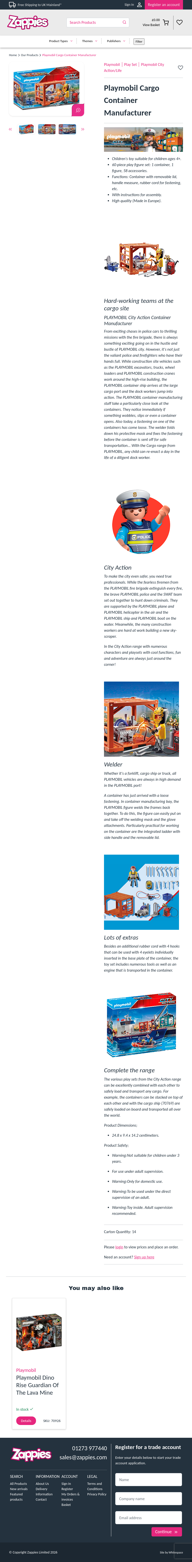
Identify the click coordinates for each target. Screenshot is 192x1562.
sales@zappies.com (83, 1457)
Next (82, 130)
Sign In (129, 5)
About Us (42, 1484)
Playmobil (112, 64)
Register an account (164, 4)
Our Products (29, 55)
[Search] (97, 22)
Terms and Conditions (94, 1486)
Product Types (62, 41)
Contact (41, 1499)
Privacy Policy (96, 1494)
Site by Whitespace (171, 1552)
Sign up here (144, 1257)
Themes (91, 41)
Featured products (16, 1497)
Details (26, 1420)
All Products (18, 1484)
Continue (166, 1531)
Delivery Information (44, 1491)
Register (67, 1489)
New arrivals (19, 1489)
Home (13, 55)
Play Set (130, 64)
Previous (10, 130)
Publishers (117, 41)
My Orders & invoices (71, 1497)
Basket (66, 1505)
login (119, 1247)
